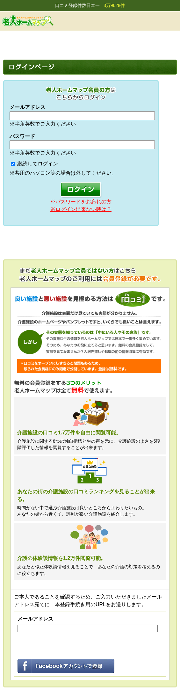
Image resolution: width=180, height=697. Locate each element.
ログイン (155, 21)
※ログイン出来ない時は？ (81, 209)
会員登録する (139, 21)
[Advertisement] (90, 43)
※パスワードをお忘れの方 (81, 201)
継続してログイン (37, 163)
